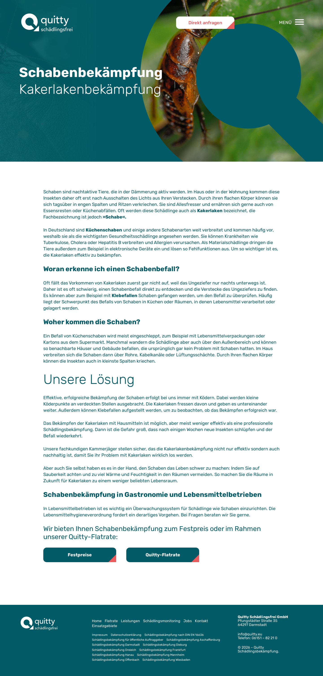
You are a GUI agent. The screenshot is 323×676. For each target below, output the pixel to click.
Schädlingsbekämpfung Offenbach (115, 660)
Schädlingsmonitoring (161, 621)
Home (97, 621)
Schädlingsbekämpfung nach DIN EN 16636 (174, 634)
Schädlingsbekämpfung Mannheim (160, 654)
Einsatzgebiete (104, 626)
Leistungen (130, 621)
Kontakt (201, 621)
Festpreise (80, 554)
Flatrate (111, 621)
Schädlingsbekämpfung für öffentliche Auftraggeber (127, 639)
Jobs (187, 621)
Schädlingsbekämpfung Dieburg (165, 645)
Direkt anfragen (205, 22)
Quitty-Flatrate (163, 554)
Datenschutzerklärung (126, 634)
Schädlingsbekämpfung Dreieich (114, 650)
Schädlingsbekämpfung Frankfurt (162, 650)
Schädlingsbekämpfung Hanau (113, 654)
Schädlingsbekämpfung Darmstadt (116, 645)
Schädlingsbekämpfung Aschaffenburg (193, 639)
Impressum (100, 634)
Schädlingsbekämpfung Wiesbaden (166, 660)
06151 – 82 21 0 (264, 638)
